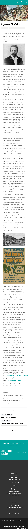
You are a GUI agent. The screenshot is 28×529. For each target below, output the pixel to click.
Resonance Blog (20, 27)
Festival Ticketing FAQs (14, 482)
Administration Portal (14, 491)
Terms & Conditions (21, 528)
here (15, 403)
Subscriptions (14, 475)
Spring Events (14, 477)
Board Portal (14, 489)
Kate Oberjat (4, 27)
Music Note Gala (14, 480)
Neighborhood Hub (14, 487)
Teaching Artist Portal (14, 494)
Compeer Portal (14, 496)
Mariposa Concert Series (14, 478)
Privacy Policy (21, 525)
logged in (9, 434)
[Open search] (26, 2)
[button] (17, 2)
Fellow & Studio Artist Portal (14, 492)
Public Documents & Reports (10, 525)
